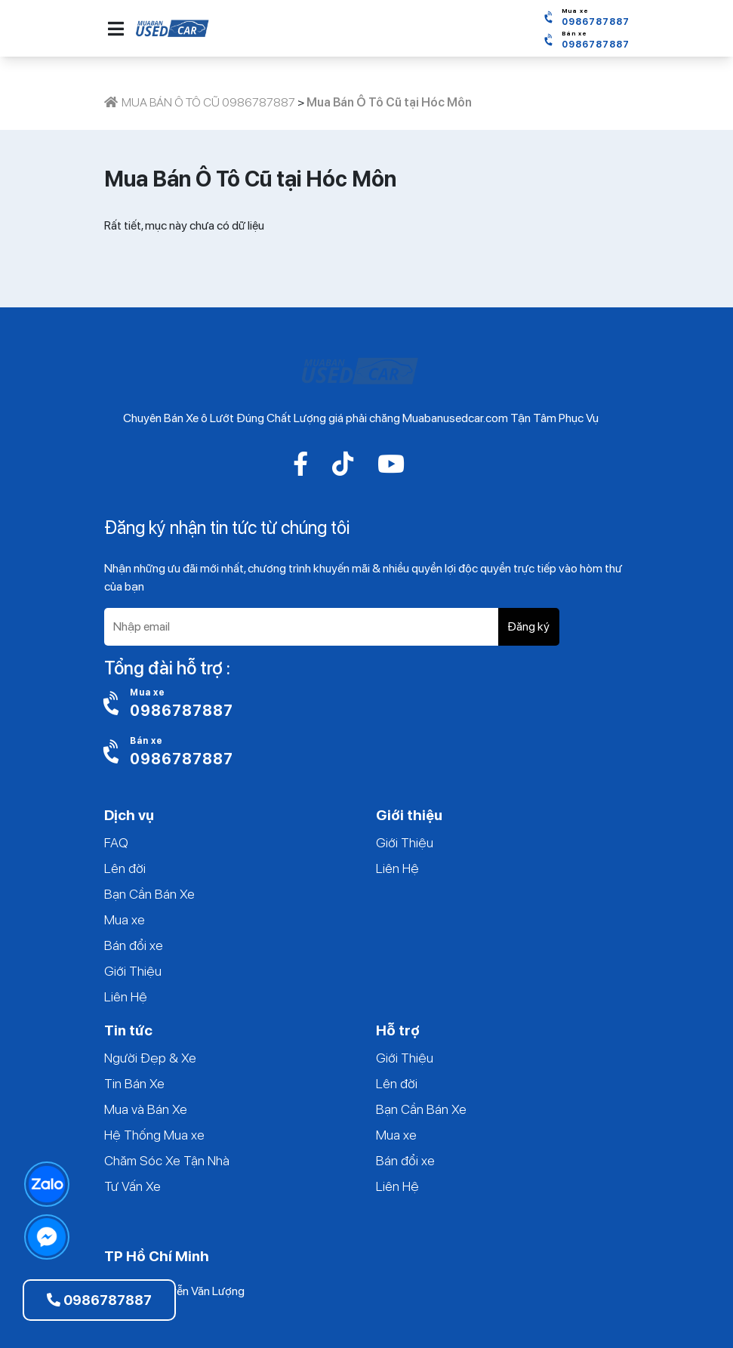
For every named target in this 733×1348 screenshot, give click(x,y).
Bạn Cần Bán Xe (149, 894)
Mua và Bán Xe (145, 1109)
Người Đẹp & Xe (150, 1058)
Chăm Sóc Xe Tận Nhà (166, 1160)
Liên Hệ (125, 996)
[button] (116, 29)
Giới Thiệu (133, 971)
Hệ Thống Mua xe (154, 1135)
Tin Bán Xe (134, 1083)
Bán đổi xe (133, 945)
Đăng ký (528, 626)
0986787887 (99, 1300)
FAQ (116, 842)
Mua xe (124, 919)
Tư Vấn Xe (132, 1186)
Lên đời (125, 868)
